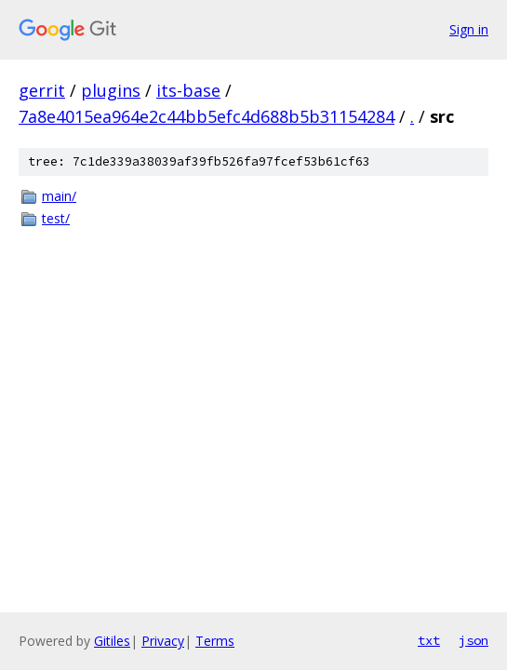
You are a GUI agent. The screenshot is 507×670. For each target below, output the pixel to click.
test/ (56, 218)
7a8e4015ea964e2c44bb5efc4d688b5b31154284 (206, 116)
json (473, 640)
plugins (110, 90)
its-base (188, 90)
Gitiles (112, 641)
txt (429, 640)
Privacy (162, 641)
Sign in (468, 29)
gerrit (42, 90)
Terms (214, 641)
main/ (59, 196)
